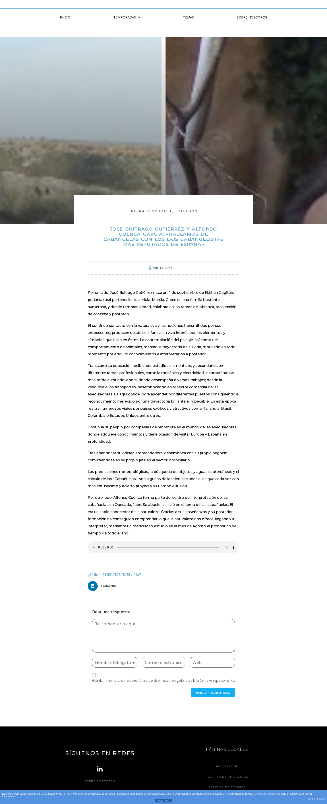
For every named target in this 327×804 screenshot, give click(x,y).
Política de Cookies (227, 787)
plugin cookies (316, 798)
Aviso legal (227, 766)
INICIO (65, 17)
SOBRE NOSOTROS (252, 17)
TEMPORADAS (126, 17)
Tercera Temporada (149, 211)
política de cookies (266, 793)
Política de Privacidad (227, 776)
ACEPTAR (163, 801)
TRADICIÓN (186, 211)
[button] (104, 586)
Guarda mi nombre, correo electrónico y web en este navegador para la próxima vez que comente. (163, 680)
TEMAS (188, 17)
